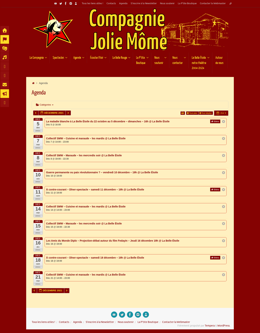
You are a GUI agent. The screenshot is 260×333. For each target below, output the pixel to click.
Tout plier (192, 113)
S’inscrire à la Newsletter (144, 3)
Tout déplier (206, 113)
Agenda (123, 3)
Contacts (111, 3)
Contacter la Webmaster (213, 3)
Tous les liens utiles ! (92, 3)
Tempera (210, 325)
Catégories (44, 104)
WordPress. (223, 325)
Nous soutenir (167, 3)
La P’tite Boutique (187, 3)
